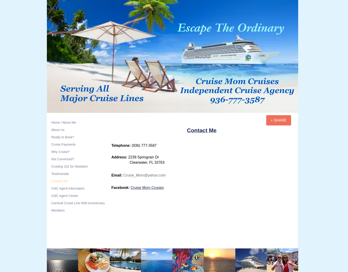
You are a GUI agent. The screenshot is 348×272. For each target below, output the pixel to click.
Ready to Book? (62, 137)
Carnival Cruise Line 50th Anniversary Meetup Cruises (89, 203)
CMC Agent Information (68, 188)
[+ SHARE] (278, 120)
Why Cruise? (60, 152)
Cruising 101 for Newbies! (69, 166)
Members (58, 210)
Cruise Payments (63, 144)
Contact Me (59, 181)
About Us (58, 130)
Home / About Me (63, 122)
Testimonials (60, 174)
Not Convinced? (62, 159)
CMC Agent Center (64, 196)
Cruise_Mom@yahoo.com (144, 175)
